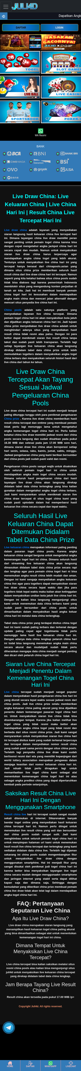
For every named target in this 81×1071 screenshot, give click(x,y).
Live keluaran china (16, 547)
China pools (13, 309)
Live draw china (15, 230)
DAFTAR (21, 27)
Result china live (15, 814)
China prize (11, 418)
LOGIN (59, 27)
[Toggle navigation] (6, 7)
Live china (11, 691)
